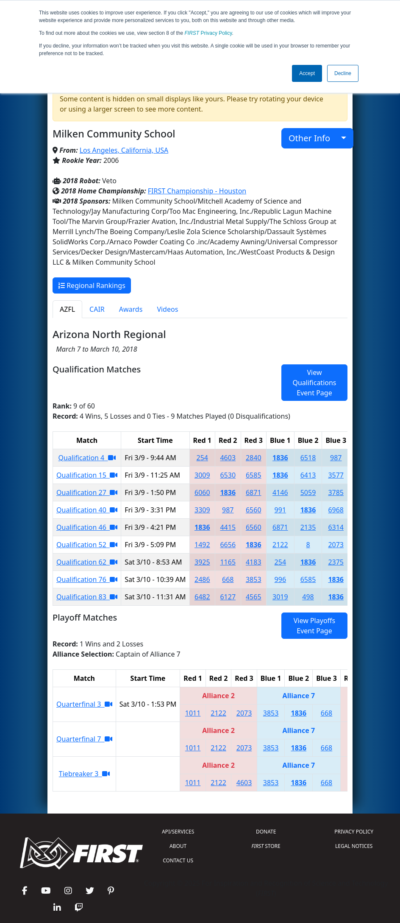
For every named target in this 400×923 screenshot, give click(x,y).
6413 (308, 475)
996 (280, 579)
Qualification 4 (87, 457)
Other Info (314, 138)
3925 (202, 562)
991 (280, 510)
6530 (228, 475)
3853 (253, 579)
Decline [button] (342, 73)
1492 (202, 544)
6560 (253, 510)
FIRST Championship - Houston (197, 191)
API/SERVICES (178, 831)
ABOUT (177, 846)
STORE (266, 846)
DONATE (266, 831)
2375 (336, 562)
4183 (253, 562)
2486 (202, 579)
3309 (202, 510)
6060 (202, 492)
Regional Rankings (91, 285)
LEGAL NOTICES (354, 846)
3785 (336, 492)
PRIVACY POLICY (353, 831)
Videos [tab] (167, 309)
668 (227, 579)
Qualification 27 (86, 492)
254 (202, 457)
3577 (336, 475)
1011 (193, 713)
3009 (202, 475)
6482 (202, 596)
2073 (336, 544)
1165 (228, 562)
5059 (308, 492)
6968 (336, 510)
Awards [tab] (131, 309)
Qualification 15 (86, 475)
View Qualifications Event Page (314, 382)
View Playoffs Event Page (314, 625)
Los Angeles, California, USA (124, 150)
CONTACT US (178, 860)
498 (308, 596)
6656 (228, 544)
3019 (280, 596)
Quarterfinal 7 (84, 739)
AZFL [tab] (67, 309)
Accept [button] (307, 73)
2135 (308, 527)
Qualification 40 (86, 510)
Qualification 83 (86, 596)
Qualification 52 (86, 544)
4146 (280, 492)
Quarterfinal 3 (84, 704)
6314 (336, 527)
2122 (280, 544)
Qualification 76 (86, 579)
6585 (253, 475)
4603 (228, 457)
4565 (253, 596)
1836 (280, 457)
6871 (253, 492)
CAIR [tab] (97, 309)
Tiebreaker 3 (84, 773)
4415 (228, 527)
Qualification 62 (86, 562)
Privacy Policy (208, 33)
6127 (228, 596)
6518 (308, 457)
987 (336, 457)
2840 (253, 457)
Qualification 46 (86, 527)
